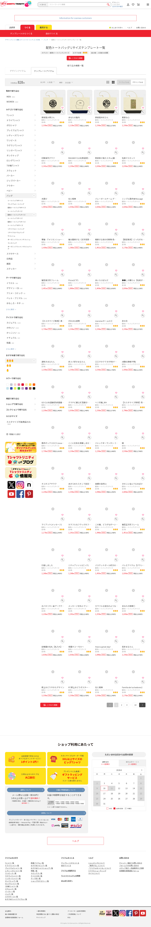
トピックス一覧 (36, 873)
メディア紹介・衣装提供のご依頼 (131, 868)
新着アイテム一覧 (37, 863)
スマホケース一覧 (11, 896)
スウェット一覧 (10, 889)
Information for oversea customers (75, 17)
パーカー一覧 (10, 891)
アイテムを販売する (68, 870)
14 (135, 705)
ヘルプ (129, 27)
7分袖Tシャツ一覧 (11, 886)
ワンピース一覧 (10, 873)
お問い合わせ (141, 27)
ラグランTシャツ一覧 (13, 876)
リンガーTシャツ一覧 (13, 878)
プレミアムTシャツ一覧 (13, 868)
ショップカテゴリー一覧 (40, 881)
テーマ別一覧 (36, 878)
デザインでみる (138, 82)
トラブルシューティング (97, 871)
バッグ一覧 (9, 894)
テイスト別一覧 (36, 876)
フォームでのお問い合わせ (129, 865)
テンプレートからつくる (70, 863)
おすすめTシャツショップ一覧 (42, 868)
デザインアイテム (18, 70)
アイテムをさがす (11, 858)
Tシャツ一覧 (9, 863)
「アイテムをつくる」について (99, 868)
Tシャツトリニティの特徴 (70, 876)
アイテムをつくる (67, 858)
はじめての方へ (67, 881)
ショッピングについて (96, 863)
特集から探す (15, 434)
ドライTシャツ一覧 (12, 865)
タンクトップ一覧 (11, 881)
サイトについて (94, 873)
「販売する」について (96, 865)
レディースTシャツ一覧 (13, 871)
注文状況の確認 (117, 6)
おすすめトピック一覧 (39, 865)
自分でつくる (66, 865)
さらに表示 (10, 309)
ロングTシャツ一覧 (12, 883)
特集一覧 (34, 871)
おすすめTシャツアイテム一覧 (16, 899)
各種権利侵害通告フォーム (129, 871)
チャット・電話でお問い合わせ (130, 863)
